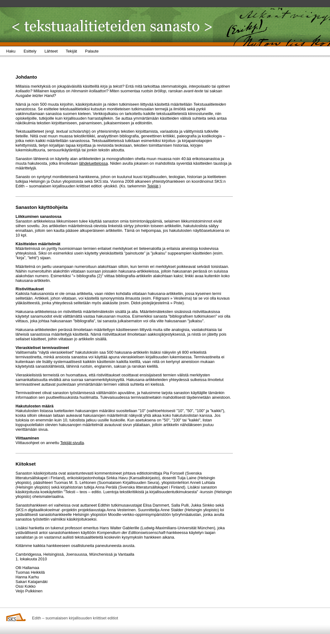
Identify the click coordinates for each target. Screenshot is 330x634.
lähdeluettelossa (93, 163)
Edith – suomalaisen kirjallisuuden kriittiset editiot (75, 618)
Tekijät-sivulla (72, 442)
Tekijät (152, 186)
